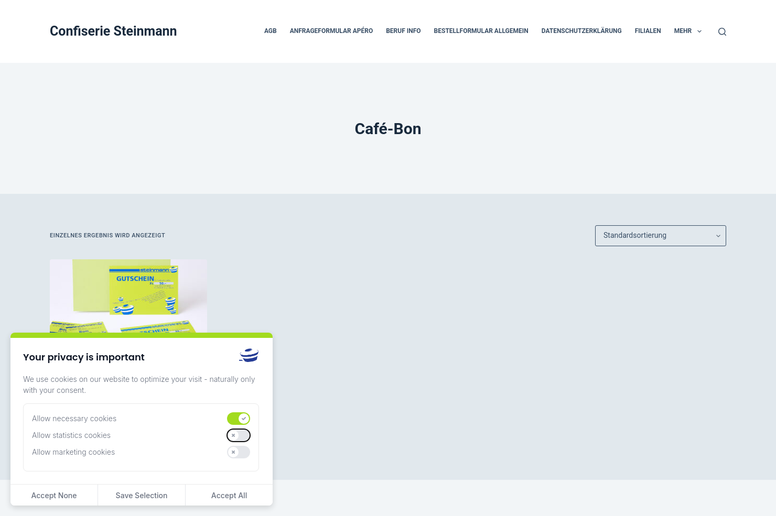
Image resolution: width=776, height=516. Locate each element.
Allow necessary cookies (74, 418)
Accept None (54, 495)
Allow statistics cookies (71, 435)
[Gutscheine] (128, 318)
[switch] (238, 418)
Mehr (690, 31)
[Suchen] (722, 32)
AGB (270, 31)
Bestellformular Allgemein (481, 31)
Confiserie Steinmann (113, 31)
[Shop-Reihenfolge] (660, 235)
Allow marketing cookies (73, 451)
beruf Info (403, 31)
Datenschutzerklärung (582, 31)
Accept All (229, 495)
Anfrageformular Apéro (331, 31)
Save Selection (142, 495)
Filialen (648, 31)
